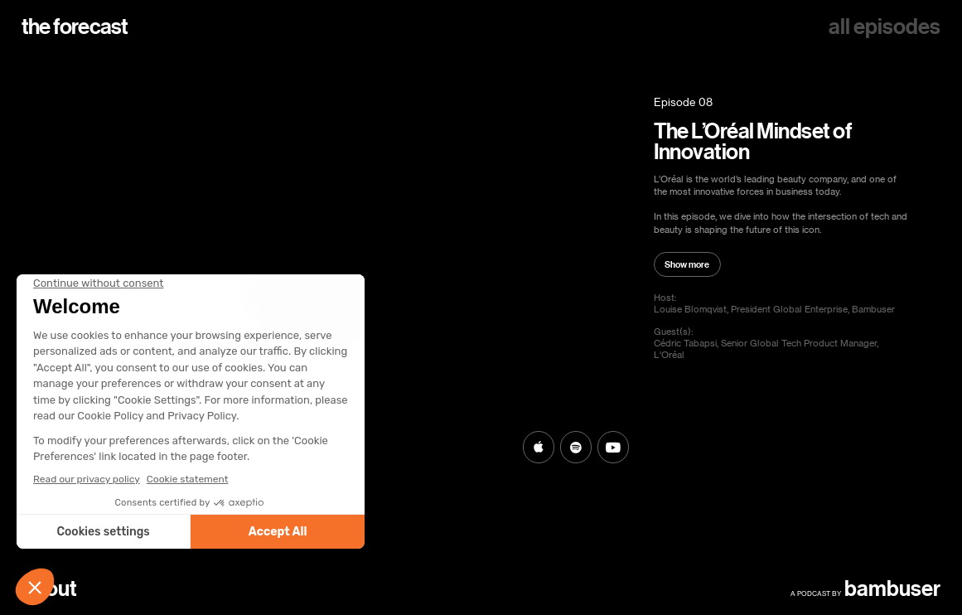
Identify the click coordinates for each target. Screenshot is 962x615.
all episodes (884, 26)
